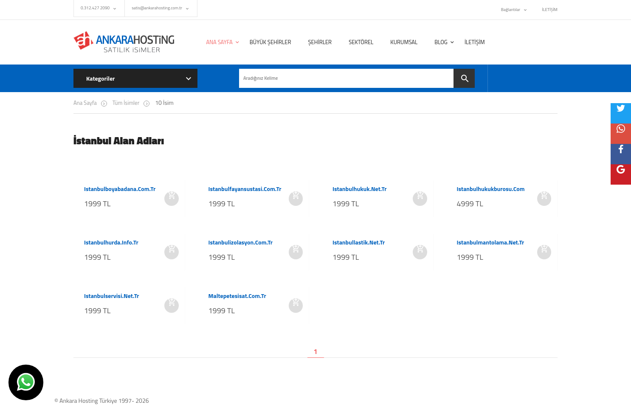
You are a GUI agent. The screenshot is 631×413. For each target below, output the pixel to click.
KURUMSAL (403, 42)
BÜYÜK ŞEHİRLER (270, 42)
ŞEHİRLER (320, 42)
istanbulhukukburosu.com (491, 189)
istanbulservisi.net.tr (111, 296)
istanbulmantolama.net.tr (490, 242)
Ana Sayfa (85, 102)
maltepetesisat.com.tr (237, 296)
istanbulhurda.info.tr (111, 242)
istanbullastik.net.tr (358, 242)
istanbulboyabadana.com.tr (119, 189)
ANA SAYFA (219, 42)
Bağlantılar (510, 9)
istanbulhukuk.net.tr (359, 189)
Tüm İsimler (126, 102)
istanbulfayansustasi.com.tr (245, 189)
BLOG (441, 42)
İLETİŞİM (550, 9)
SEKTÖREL (361, 42)
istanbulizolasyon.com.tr (240, 242)
